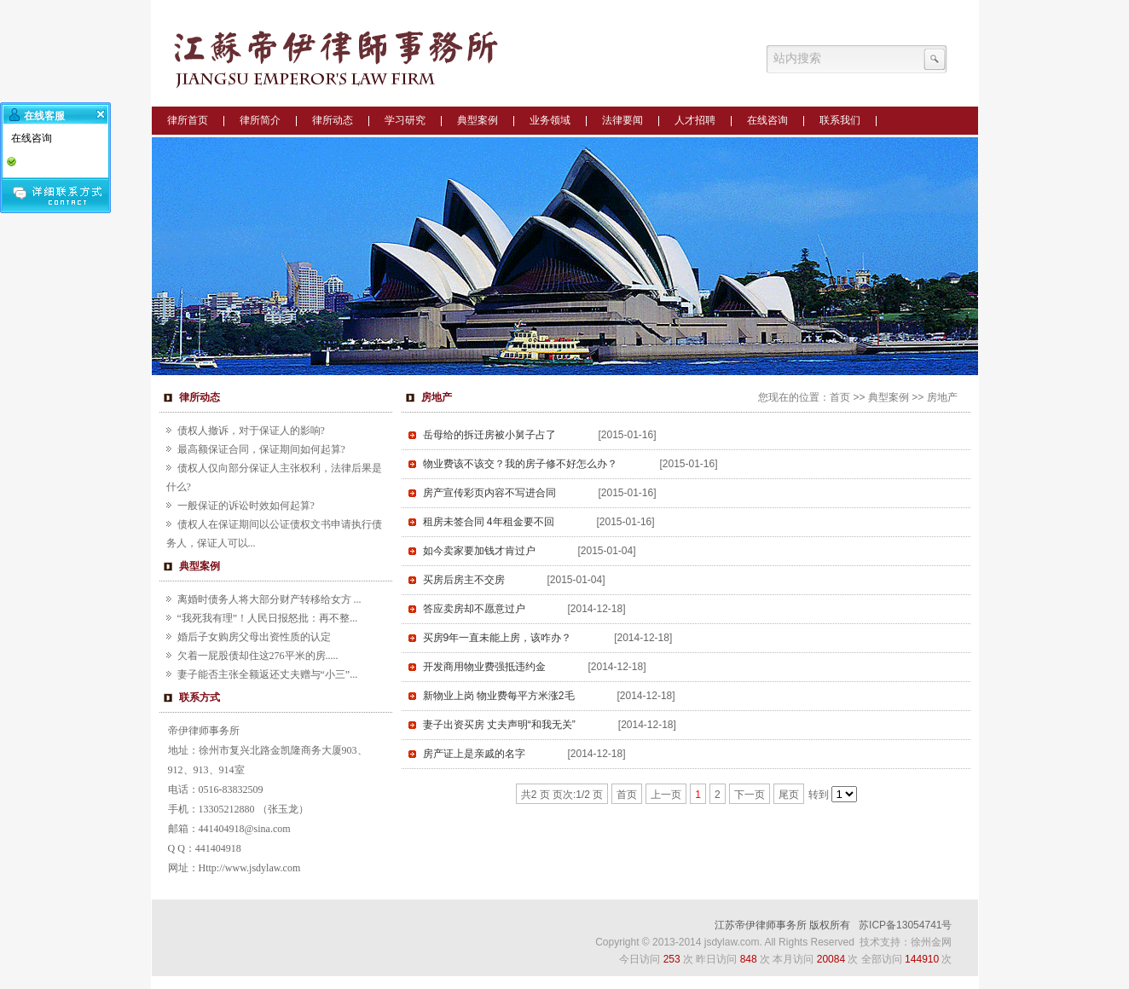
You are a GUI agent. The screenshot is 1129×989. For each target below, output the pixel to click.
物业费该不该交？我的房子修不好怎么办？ (520, 464)
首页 (840, 397)
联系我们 (839, 120)
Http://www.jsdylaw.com (250, 868)
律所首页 (187, 120)
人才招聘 (695, 120)
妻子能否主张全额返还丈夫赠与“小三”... (267, 674)
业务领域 (550, 120)
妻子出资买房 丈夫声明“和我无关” (499, 725)
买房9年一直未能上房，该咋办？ (497, 638)
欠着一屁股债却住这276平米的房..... (258, 656)
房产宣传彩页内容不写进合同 (489, 493)
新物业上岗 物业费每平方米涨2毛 (499, 696)
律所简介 (260, 120)
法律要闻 (622, 120)
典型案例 (477, 120)
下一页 (749, 795)
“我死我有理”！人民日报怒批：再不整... (267, 618)
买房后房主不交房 (464, 580)
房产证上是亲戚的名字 (474, 754)
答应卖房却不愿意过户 (474, 609)
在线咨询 (767, 120)
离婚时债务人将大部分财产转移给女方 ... (269, 599)
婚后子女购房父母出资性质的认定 (254, 637)
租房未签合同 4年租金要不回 (488, 522)
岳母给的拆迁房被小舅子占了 (489, 435)
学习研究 (405, 120)
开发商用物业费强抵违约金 (484, 667)
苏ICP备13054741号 (905, 925)
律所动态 (332, 120)
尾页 (789, 795)
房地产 (942, 397)
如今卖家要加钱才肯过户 (479, 551)
